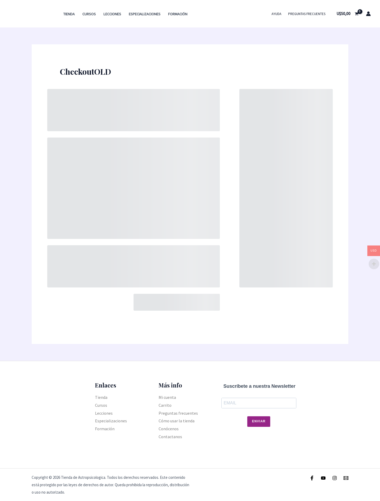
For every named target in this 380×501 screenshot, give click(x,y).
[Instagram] (334, 478)
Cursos (89, 14)
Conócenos (169, 428)
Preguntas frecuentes (306, 14)
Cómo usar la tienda (176, 420)
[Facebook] (312, 478)
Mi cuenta (167, 397)
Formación (177, 14)
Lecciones (112, 14)
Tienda (69, 14)
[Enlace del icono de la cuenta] (368, 13)
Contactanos (170, 436)
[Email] (346, 478)
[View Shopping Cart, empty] (347, 13)
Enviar (258, 421)
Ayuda (276, 14)
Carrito (165, 405)
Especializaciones (144, 14)
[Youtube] (323, 478)
